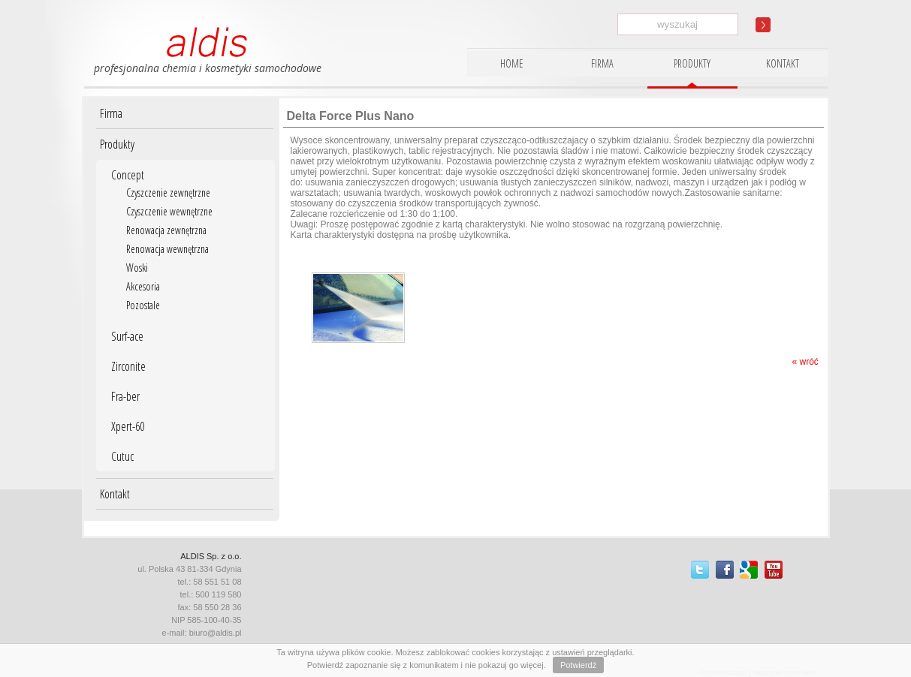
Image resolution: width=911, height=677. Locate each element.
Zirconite (128, 366)
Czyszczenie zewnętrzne (168, 192)
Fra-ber (125, 396)
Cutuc (122, 456)
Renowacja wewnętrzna (167, 249)
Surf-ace (127, 336)
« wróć (805, 362)
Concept (127, 175)
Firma (111, 113)
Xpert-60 (127, 426)
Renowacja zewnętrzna (166, 230)
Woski (137, 267)
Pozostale (143, 305)
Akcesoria (143, 286)
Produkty (117, 144)
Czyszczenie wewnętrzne (169, 211)
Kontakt (115, 494)
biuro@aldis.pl (215, 632)
